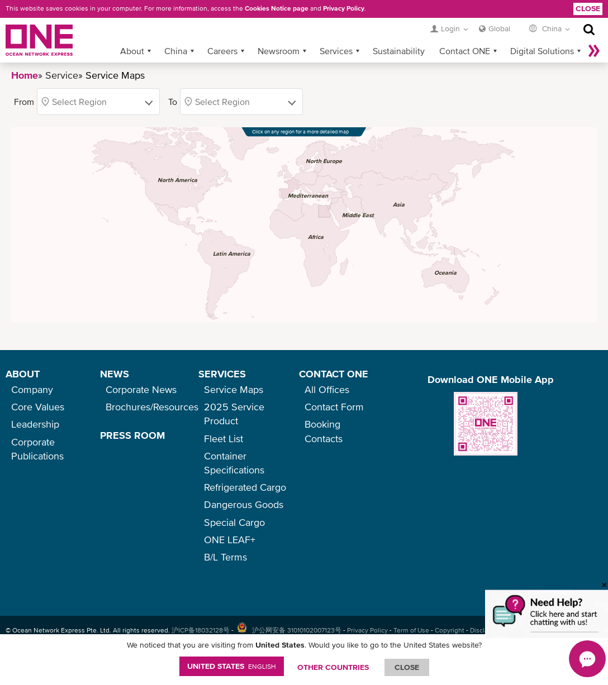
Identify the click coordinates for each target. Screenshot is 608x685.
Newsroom (279, 51)
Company (32, 389)
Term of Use (411, 630)
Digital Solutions (542, 51)
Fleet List (223, 438)
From (24, 102)
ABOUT (23, 374)
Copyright (449, 630)
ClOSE (407, 667)
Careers (222, 51)
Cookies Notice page (276, 8)
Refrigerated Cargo (245, 487)
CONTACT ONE (333, 374)
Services (336, 51)
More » (594, 51)
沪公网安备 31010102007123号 (296, 630)
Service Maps (233, 389)
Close (588, 8)
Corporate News (141, 389)
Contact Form (334, 407)
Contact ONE (464, 51)
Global (499, 28)
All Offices (327, 389)
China (175, 51)
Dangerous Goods (243, 504)
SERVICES (222, 374)
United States (231, 666)
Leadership (35, 424)
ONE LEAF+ (229, 539)
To (172, 102)
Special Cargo (234, 522)
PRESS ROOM (132, 435)
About (132, 51)
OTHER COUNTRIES (333, 667)
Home (24, 75)
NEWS (114, 374)
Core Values (37, 407)
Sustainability (399, 51)
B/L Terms (225, 557)
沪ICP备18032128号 (201, 630)
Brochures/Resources (152, 407)
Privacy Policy (343, 8)
